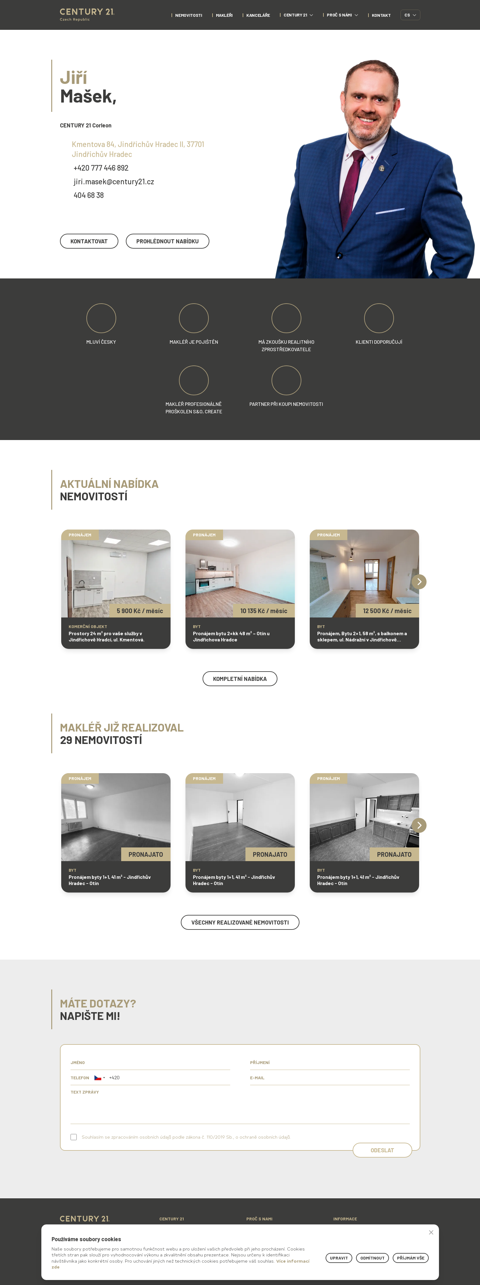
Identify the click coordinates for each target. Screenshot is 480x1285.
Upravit (339, 1257)
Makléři (224, 15)
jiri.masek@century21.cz (114, 181)
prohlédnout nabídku (167, 241)
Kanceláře (258, 15)
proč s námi (342, 14)
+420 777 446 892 (101, 167)
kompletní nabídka (240, 678)
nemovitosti (188, 15)
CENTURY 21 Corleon (86, 125)
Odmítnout (372, 1257)
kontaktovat (89, 241)
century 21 (298, 14)
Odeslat (382, 1150)
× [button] (431, 1232)
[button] (100, 1077)
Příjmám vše (410, 1257)
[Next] (419, 581)
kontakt (381, 15)
